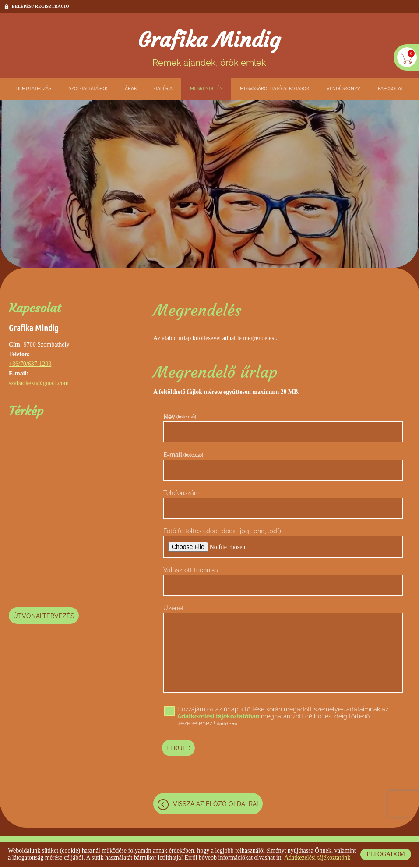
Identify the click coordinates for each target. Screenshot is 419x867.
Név (179, 416)
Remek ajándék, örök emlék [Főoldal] (209, 47)
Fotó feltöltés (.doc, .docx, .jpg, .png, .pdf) (222, 531)
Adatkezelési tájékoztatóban (218, 716)
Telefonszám (181, 493)
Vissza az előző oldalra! (215, 803)
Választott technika (190, 570)
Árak (131, 88)
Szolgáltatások (88, 88)
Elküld (178, 748)
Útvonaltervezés (43, 615)
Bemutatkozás (33, 88)
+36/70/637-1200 (30, 364)
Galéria (163, 88)
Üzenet (173, 608)
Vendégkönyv (343, 88)
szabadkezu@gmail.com (39, 383)
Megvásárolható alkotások (274, 88)
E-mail (183, 454)
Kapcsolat (390, 88)
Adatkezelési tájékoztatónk (317, 857)
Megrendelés (206, 88)
